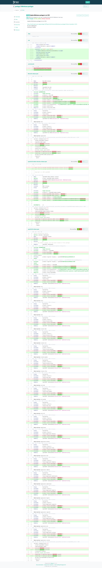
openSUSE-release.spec (33, 229)
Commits (17, 22)
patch (81, 15)
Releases (17, 30)
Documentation (39, 564)
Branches (17, 24)
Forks (16, 27)
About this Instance (49, 564)
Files (16, 19)
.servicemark (31, 64)
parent (87, 15)
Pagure (52, 563)
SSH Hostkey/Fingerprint (60, 564)
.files (29, 33)
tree (84, 15)
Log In (87, 2)
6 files (27, 17)
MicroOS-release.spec (33, 73)
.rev (29, 40)
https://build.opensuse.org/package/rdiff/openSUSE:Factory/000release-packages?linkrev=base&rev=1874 (52, 24)
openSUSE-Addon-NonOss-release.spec (37, 161)
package (17, 6)
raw (78, 15)
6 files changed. (30, 18)
